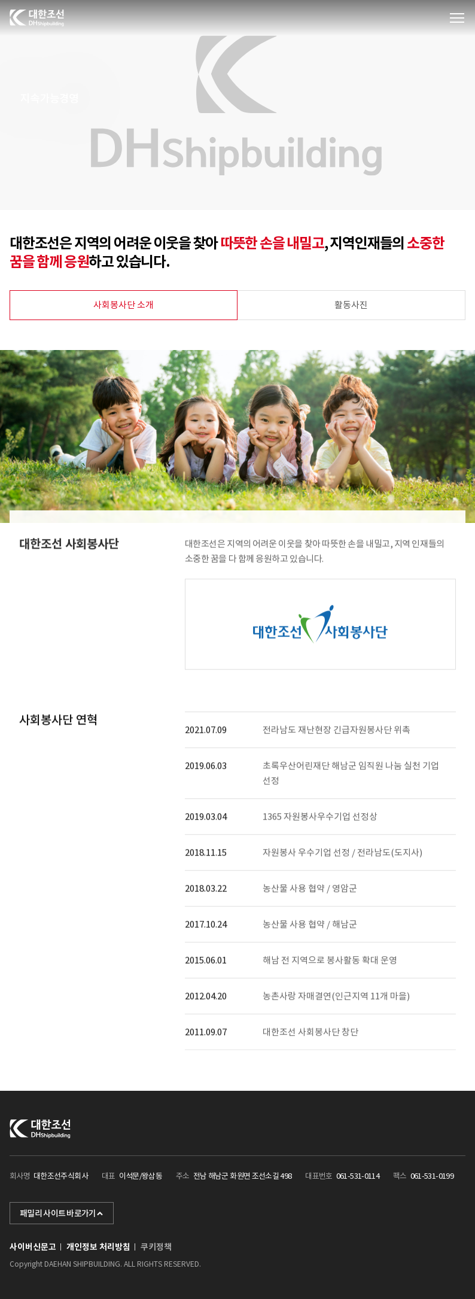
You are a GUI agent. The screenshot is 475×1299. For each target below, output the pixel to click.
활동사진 (351, 305)
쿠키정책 (156, 1247)
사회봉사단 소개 (123, 305)
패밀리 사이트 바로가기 (61, 1213)
